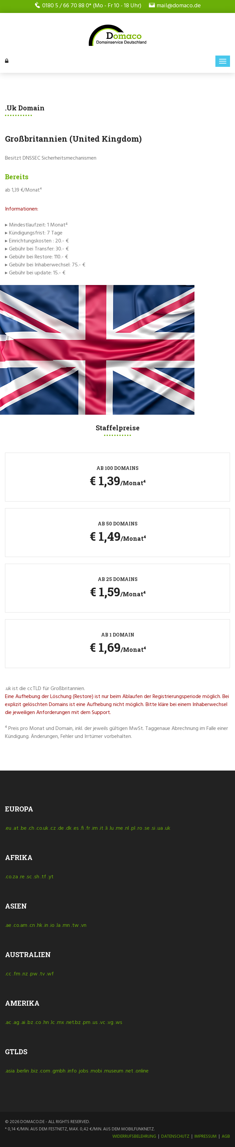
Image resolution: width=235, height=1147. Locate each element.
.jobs (83, 1071)
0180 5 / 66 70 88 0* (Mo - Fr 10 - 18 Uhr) (88, 6)
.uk (167, 828)
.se (147, 828)
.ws (118, 1022)
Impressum (205, 1136)
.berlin (22, 1071)
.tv (42, 974)
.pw (33, 974)
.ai (23, 1022)
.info (72, 1071)
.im (94, 828)
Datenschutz (175, 1136)
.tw (75, 925)
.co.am (20, 925)
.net (129, 1071)
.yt (51, 877)
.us (95, 1022)
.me (119, 828)
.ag (16, 1022)
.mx (60, 1022)
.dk (68, 828)
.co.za (11, 877)
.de (60, 828)
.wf (50, 974)
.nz (25, 974)
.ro (139, 828)
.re (22, 877)
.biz (34, 1071)
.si (153, 828)
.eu (8, 828)
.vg (110, 1022)
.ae (8, 925)
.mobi (96, 1071)
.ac (8, 1022)
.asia (10, 1071)
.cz (53, 828)
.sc (29, 877)
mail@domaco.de (175, 6)
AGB (226, 1136)
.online (142, 1071)
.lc (52, 1022)
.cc (8, 974)
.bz (30, 1022)
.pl (132, 828)
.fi (82, 828)
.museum (113, 1071)
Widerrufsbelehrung (134, 1136)
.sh (36, 877)
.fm (16, 974)
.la (58, 925)
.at (16, 828)
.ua (160, 828)
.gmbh (58, 1071)
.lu (111, 828)
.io (52, 925)
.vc (102, 1022)
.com (44, 1071)
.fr (87, 828)
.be (23, 828)
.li (106, 828)
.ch (31, 828)
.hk (39, 925)
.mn (66, 925)
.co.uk (42, 828)
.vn (83, 925)
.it (101, 828)
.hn (46, 1022)
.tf (43, 877)
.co (38, 1022)
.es (76, 828)
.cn (32, 925)
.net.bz (73, 1022)
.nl (126, 828)
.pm (86, 1022)
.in (46, 925)
